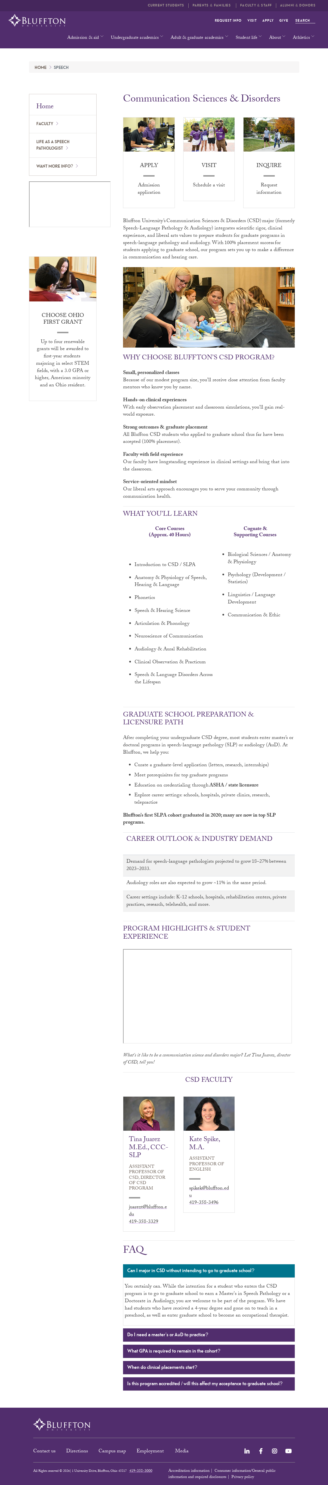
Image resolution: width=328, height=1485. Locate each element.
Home (40, 68)
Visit (252, 20)
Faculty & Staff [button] (256, 5)
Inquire (269, 166)
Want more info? (54, 166)
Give (283, 20)
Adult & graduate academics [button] (197, 38)
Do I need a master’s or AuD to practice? (208, 1335)
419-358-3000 (140, 1471)
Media (182, 1451)
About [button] (275, 38)
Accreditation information (188, 1471)
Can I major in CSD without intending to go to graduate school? (208, 1271)
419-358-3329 (143, 1222)
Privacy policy (242, 1477)
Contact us (44, 1451)
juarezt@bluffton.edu (148, 1211)
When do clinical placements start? (208, 1368)
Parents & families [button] (212, 5)
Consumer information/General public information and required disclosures (222, 1474)
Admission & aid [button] (83, 38)
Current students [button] (166, 5)
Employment (151, 1451)
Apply (268, 20)
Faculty (44, 124)
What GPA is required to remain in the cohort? (208, 1351)
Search (305, 20)
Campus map (112, 1451)
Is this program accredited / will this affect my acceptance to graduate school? (208, 1384)
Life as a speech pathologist (53, 145)
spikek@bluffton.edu (209, 1192)
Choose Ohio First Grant (63, 319)
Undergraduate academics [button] (135, 38)
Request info (228, 20)
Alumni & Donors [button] (298, 5)
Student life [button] (246, 38)
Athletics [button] (301, 38)
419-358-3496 (203, 1203)
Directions (77, 1451)
